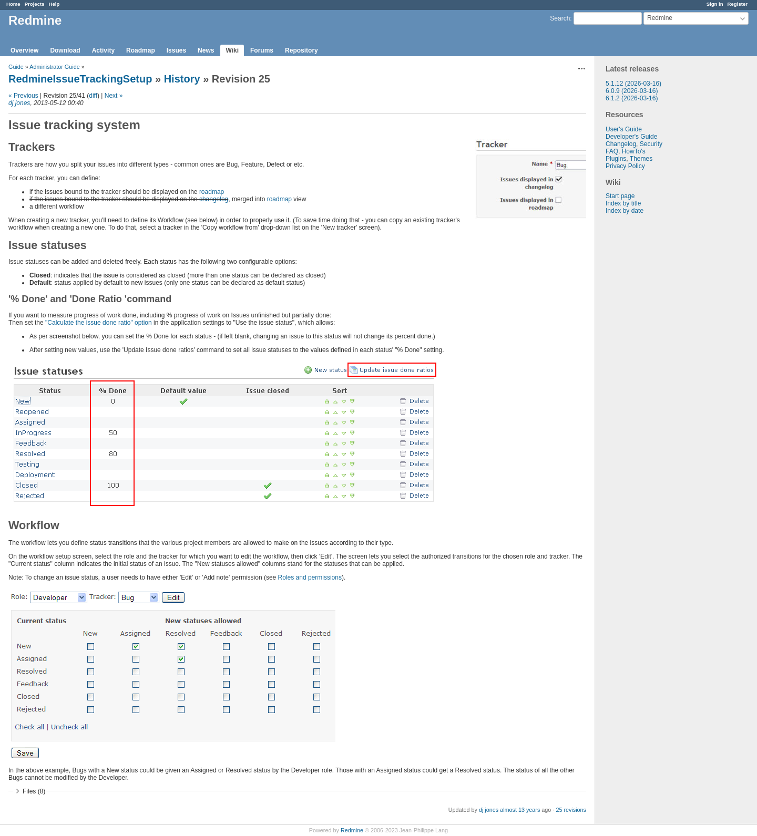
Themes (641, 158)
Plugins (616, 158)
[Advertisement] (648, 379)
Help (54, 4)
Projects (35, 4)
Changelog (621, 144)
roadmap (211, 191)
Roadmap (140, 50)
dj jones (19, 103)
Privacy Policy (625, 166)
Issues (176, 50)
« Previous (23, 95)
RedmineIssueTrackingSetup (80, 79)
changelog (213, 199)
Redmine (352, 830)
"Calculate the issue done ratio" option (98, 322)
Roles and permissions (310, 577)
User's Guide (624, 129)
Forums (261, 50)
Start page (620, 196)
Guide (16, 67)
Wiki (232, 50)
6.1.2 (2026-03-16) (632, 98)
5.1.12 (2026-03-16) (633, 83)
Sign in (715, 4)
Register (738, 4)
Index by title (623, 203)
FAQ (612, 151)
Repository (301, 50)
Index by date (624, 210)
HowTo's (634, 151)
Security (651, 144)
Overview (24, 50)
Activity (103, 50)
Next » (114, 95)
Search (560, 18)
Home (13, 4)
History (182, 79)
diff (93, 95)
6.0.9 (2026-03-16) (632, 91)
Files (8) (34, 791)
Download (65, 50)
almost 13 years (520, 810)
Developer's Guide (631, 136)
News (206, 50)
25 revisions (571, 810)
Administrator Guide (54, 67)
